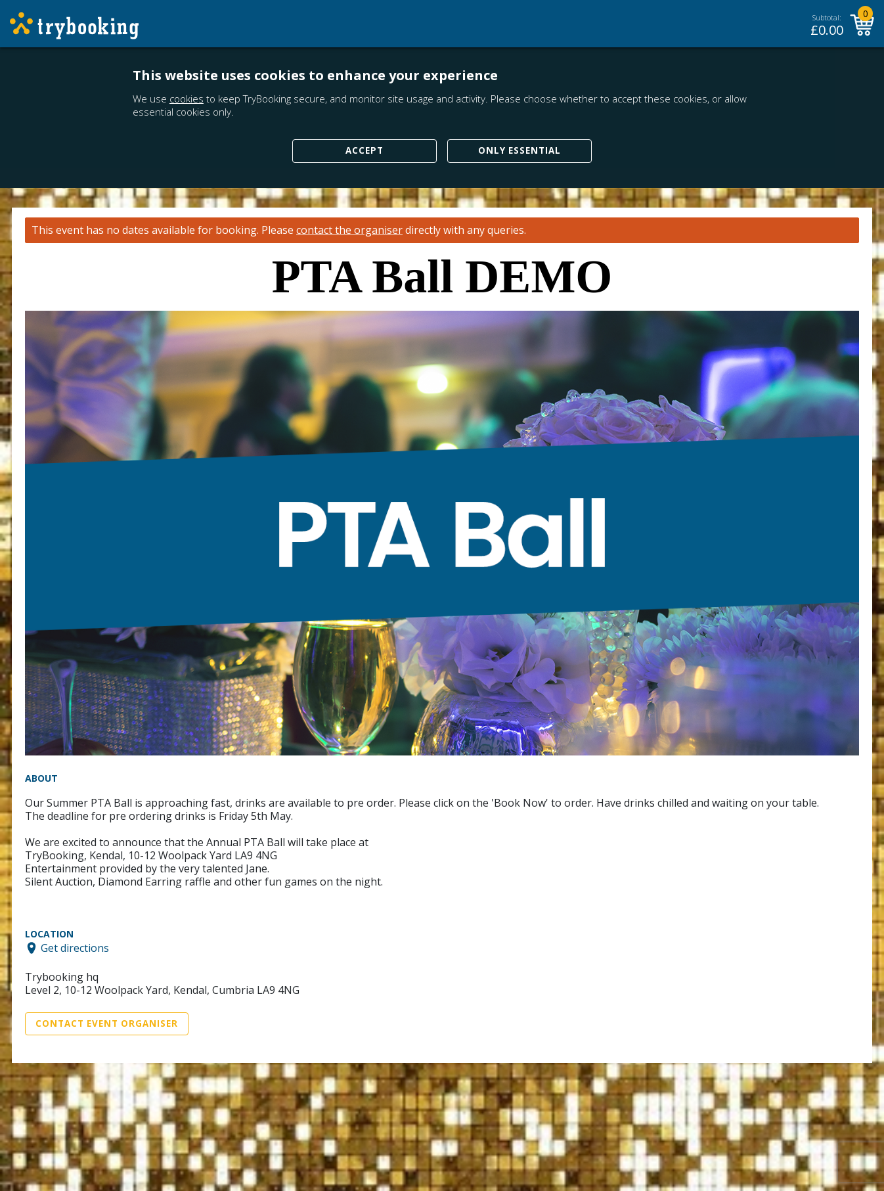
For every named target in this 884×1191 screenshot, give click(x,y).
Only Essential (519, 150)
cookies (186, 98)
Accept (364, 150)
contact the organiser (349, 230)
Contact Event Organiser (106, 1023)
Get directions (75, 948)
